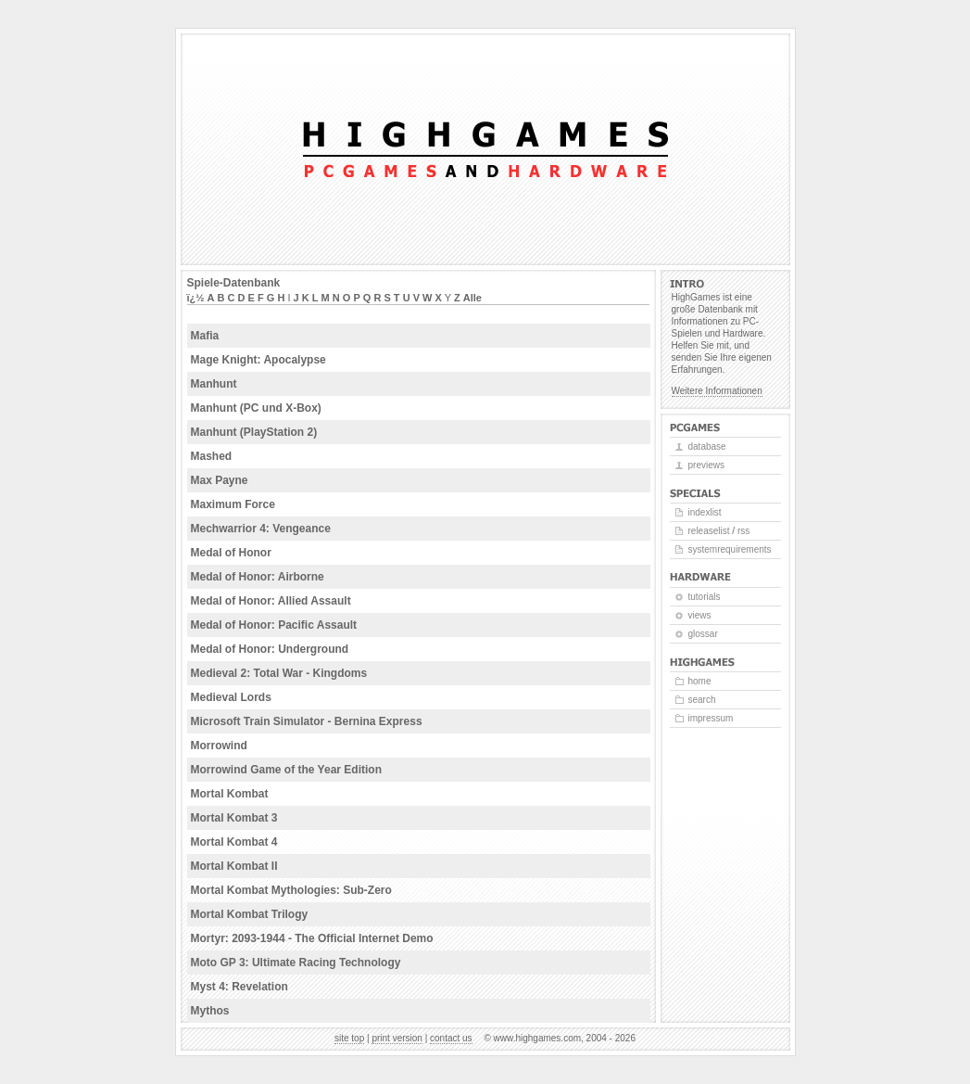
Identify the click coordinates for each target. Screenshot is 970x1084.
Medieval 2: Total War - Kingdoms (279, 673)
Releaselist (709, 531)
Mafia (205, 335)
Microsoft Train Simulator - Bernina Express (306, 721)
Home (700, 681)
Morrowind (219, 745)
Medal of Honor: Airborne (257, 576)
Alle (472, 297)
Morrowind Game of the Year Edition (286, 769)
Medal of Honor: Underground (270, 649)
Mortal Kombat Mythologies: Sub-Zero (291, 890)
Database (707, 446)
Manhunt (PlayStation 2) (254, 432)
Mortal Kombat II (234, 866)
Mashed (212, 456)
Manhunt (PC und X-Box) (256, 408)
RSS (743, 531)
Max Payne (219, 480)
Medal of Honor (231, 552)
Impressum (711, 718)
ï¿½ (196, 297)
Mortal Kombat (230, 793)
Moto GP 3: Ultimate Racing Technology (296, 962)
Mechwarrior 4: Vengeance (261, 528)
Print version (397, 1038)
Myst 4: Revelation (239, 986)
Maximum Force (233, 504)
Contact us (451, 1038)
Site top (349, 1038)
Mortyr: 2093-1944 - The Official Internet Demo (312, 938)
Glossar (703, 634)
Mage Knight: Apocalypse (258, 359)
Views (700, 615)
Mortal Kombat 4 (234, 841)
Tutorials (704, 597)
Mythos (210, 1010)
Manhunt (214, 383)
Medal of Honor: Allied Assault (271, 600)
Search (702, 700)
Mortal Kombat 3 (234, 817)
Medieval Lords (231, 697)
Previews (706, 465)
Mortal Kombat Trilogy (250, 914)
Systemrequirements (730, 549)
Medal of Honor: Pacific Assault (274, 625)
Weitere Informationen (717, 391)
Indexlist (705, 512)
